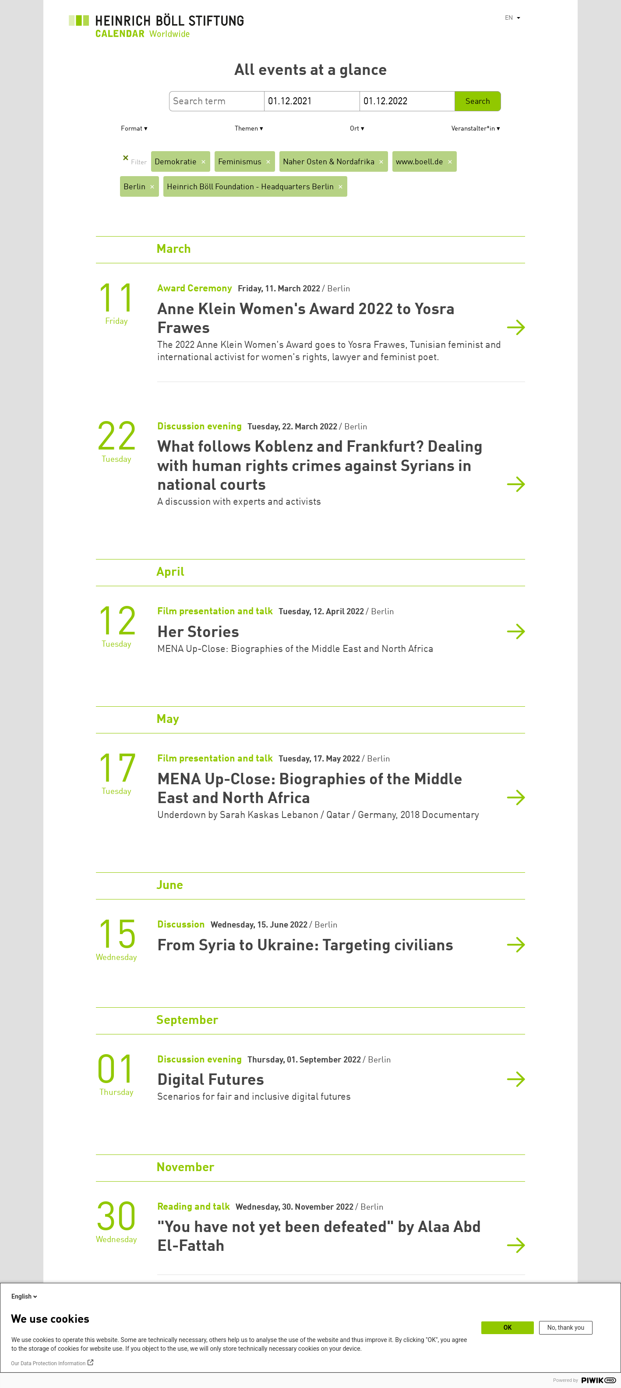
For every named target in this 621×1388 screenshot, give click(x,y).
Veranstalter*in (473, 129)
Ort (354, 129)
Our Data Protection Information (48, 1363)
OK (508, 1327)
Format (131, 129)
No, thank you (566, 1327)
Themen (246, 129)
